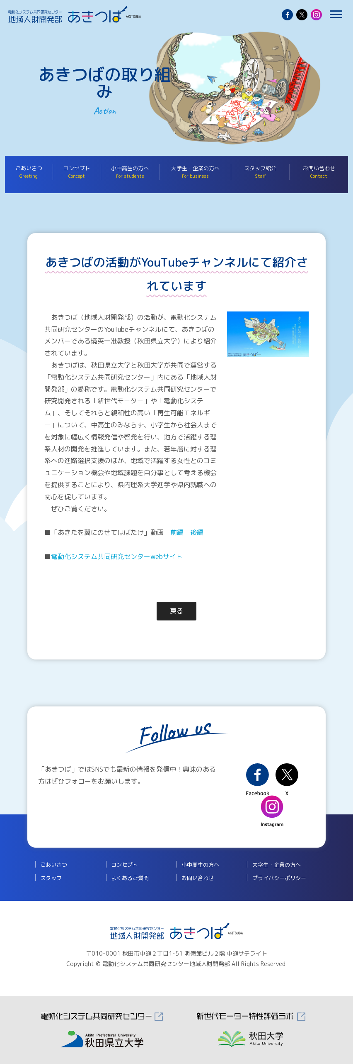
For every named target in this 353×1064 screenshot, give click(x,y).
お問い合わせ (319, 171)
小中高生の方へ (130, 171)
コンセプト (77, 171)
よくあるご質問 (130, 878)
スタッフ (51, 878)
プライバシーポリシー (279, 878)
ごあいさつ (29, 171)
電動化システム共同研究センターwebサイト (117, 556)
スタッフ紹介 (260, 171)
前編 (177, 532)
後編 (196, 532)
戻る (176, 610)
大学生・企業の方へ (195, 171)
